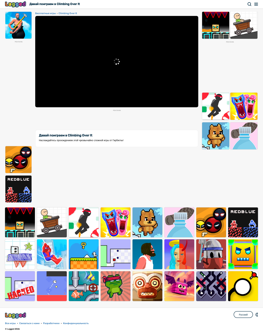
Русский (243, 314)
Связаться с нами (29, 323)
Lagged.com (16, 315)
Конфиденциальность (76, 323)
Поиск (249, 4)
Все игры (10, 323)
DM (257, 314)
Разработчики (51, 323)
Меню (256, 4)
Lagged (16, 4)
